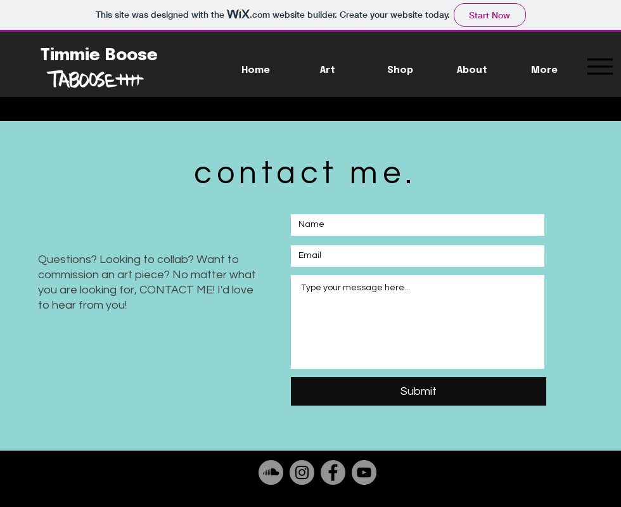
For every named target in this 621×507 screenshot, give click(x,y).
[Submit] (418, 391)
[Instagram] (302, 472)
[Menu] (599, 66)
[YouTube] (364, 472)
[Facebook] (333, 472)
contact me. (305, 173)
